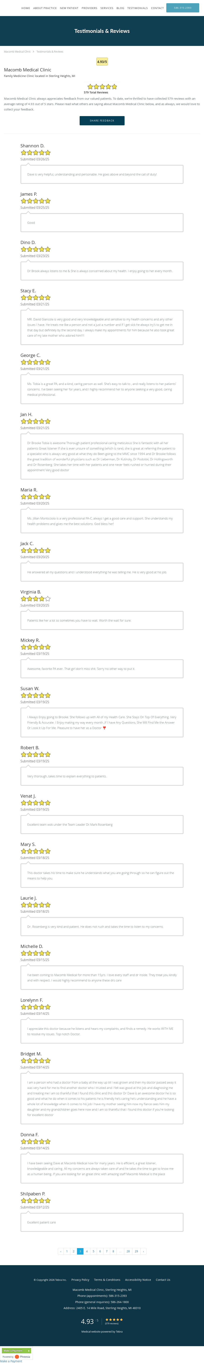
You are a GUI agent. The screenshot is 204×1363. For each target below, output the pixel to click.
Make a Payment (13, 1350)
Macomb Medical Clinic (17, 51)
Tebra (119, 1331)
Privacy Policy (80, 1280)
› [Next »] (143, 1251)
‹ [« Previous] (60, 1251)
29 (136, 1251)
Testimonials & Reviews (50, 51)
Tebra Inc (60, 1280)
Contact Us (163, 1280)
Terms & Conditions (107, 1280)
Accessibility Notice (138, 1280)
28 (128, 1251)
